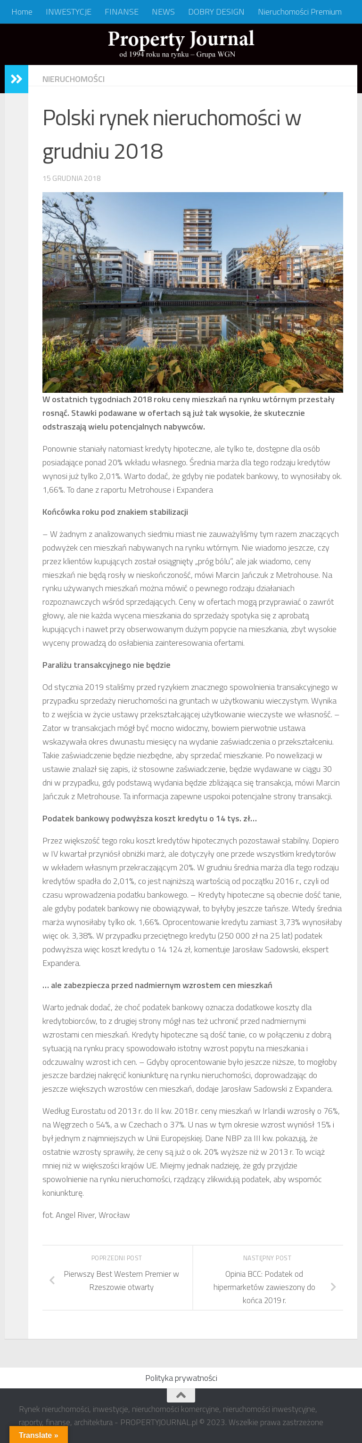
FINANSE (122, 11)
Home (22, 11)
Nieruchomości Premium (300, 11)
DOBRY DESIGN (216, 11)
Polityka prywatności (181, 1377)
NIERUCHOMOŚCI (73, 79)
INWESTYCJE (68, 11)
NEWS (163, 11)
